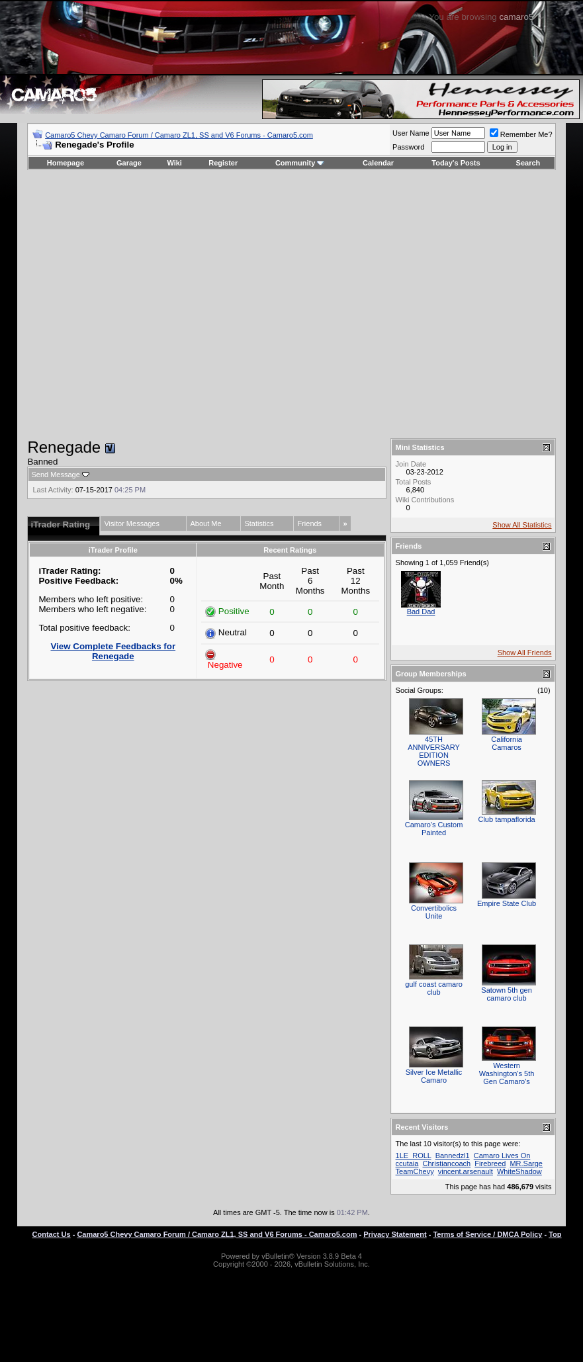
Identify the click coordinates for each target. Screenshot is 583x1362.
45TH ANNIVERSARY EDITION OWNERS (434, 751)
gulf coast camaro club (434, 988)
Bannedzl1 (452, 1155)
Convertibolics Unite (434, 912)
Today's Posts (455, 163)
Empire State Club (506, 903)
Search (528, 163)
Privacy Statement (394, 1234)
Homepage (65, 163)
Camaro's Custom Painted (434, 829)
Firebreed (490, 1163)
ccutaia (407, 1163)
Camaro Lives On (502, 1155)
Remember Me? (521, 134)
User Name (410, 133)
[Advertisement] (124, 304)
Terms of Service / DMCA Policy (487, 1234)
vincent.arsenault (465, 1171)
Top (555, 1234)
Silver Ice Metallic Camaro (434, 1076)
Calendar (378, 163)
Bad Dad (421, 611)
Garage (129, 163)
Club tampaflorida (506, 819)
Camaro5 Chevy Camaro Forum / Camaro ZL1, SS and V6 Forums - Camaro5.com (179, 135)
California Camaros (506, 743)
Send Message (55, 474)
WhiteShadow (519, 1171)
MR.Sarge (526, 1163)
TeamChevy (415, 1171)
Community (300, 163)
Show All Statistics (521, 525)
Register (223, 163)
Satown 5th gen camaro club (506, 994)
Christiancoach (446, 1163)
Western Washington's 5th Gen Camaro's (507, 1073)
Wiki (174, 163)
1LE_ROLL (413, 1155)
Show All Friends (525, 653)
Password (408, 147)
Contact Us (51, 1234)
